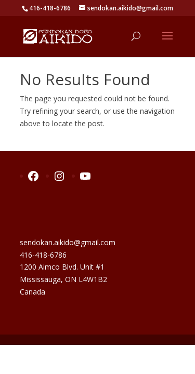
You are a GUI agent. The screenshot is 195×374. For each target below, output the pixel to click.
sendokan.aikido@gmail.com (67, 242)
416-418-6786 (43, 255)
